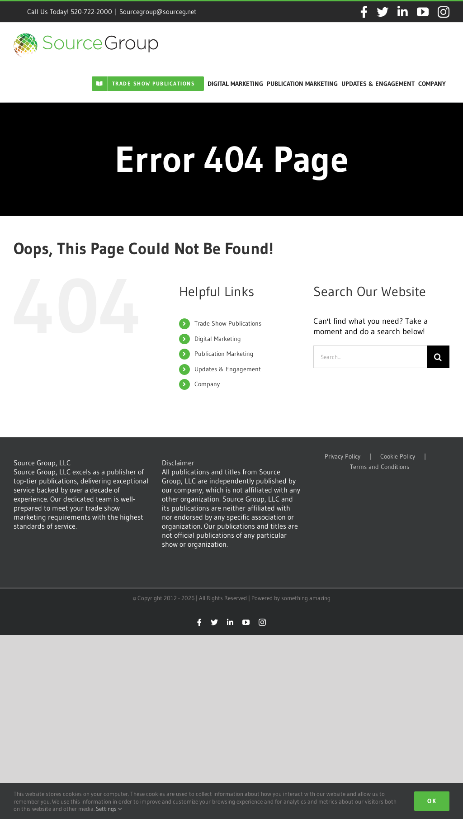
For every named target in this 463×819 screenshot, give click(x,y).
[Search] (438, 357)
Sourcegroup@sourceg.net (157, 11)
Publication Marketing (224, 354)
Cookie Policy (397, 456)
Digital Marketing (217, 339)
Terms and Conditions (379, 467)
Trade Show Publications (227, 323)
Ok (431, 801)
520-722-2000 (91, 11)
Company (207, 384)
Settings (109, 808)
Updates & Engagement (227, 369)
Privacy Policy (342, 456)
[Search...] (370, 357)
